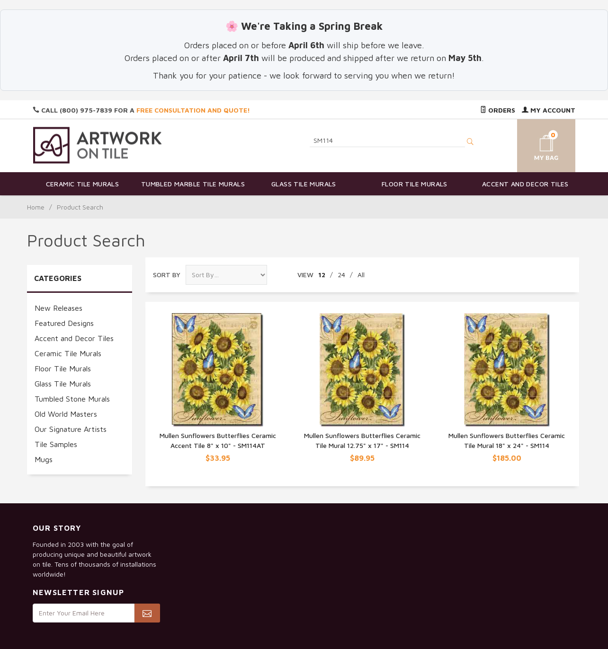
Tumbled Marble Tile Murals (193, 184)
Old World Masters (66, 414)
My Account (548, 110)
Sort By (166, 275)
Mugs (44, 459)
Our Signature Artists (71, 429)
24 (341, 275)
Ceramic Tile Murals (82, 184)
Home (36, 207)
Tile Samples (56, 444)
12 (321, 275)
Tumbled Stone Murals (72, 399)
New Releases (58, 308)
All (361, 275)
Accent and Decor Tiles (525, 184)
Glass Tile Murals (303, 184)
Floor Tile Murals (414, 184)
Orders (497, 110)
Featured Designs (64, 323)
